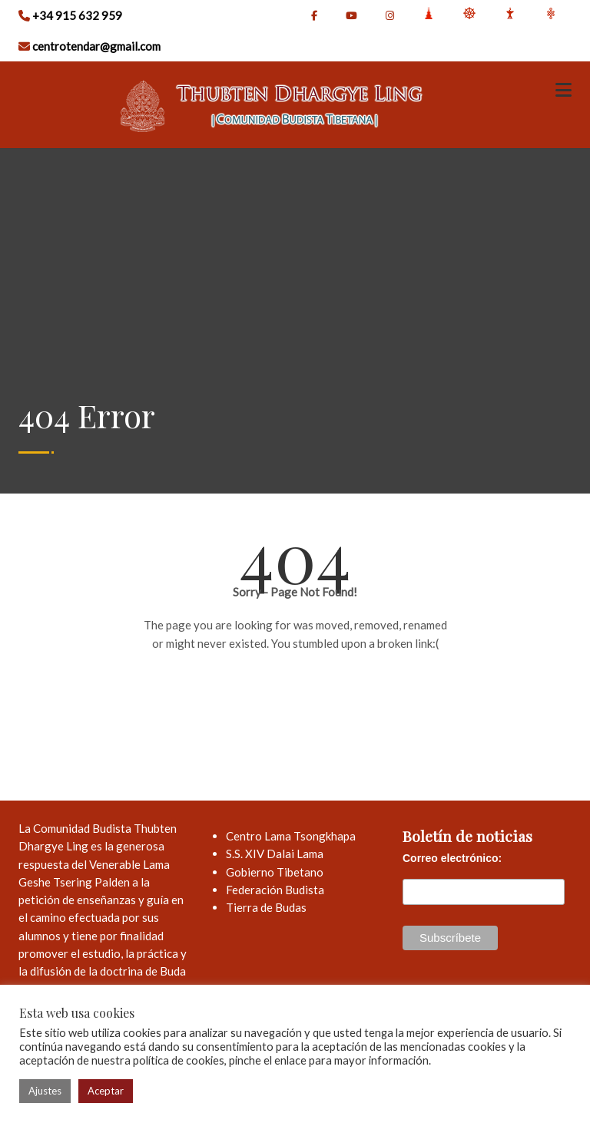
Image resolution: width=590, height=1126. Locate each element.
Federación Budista (275, 890)
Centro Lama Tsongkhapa (291, 836)
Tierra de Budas (266, 907)
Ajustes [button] (44, 1091)
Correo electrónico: (452, 858)
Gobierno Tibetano (274, 872)
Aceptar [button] (106, 1091)
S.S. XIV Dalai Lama (274, 853)
